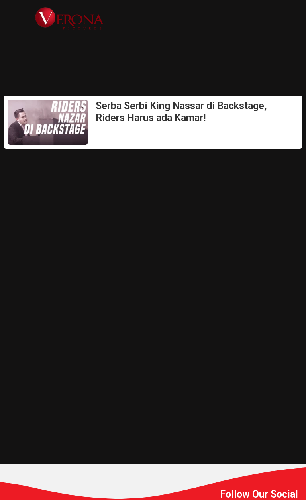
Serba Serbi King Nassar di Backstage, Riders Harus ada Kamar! (181, 112)
